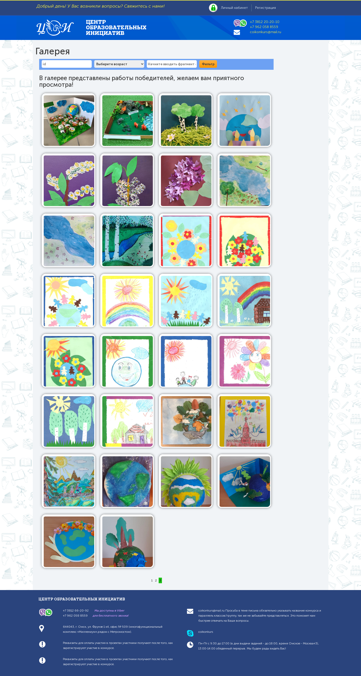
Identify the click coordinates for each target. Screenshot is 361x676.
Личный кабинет (234, 8)
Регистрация (265, 8)
